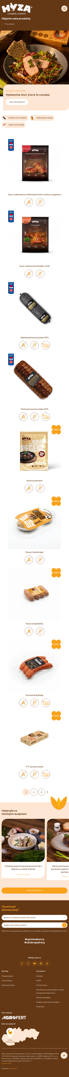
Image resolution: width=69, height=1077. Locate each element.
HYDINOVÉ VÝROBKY (14, 118)
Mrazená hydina (7, 976)
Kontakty (39, 976)
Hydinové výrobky (8, 985)
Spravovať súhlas (7, 1063)
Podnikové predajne (43, 997)
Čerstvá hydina (7, 981)
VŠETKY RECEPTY (34, 891)
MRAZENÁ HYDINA (42, 118)
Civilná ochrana (41, 985)
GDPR (38, 981)
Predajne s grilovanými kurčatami (48, 1002)
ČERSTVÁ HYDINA (13, 125)
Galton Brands (12, 1068)
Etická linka (40, 1007)
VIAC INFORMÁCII (17, 102)
